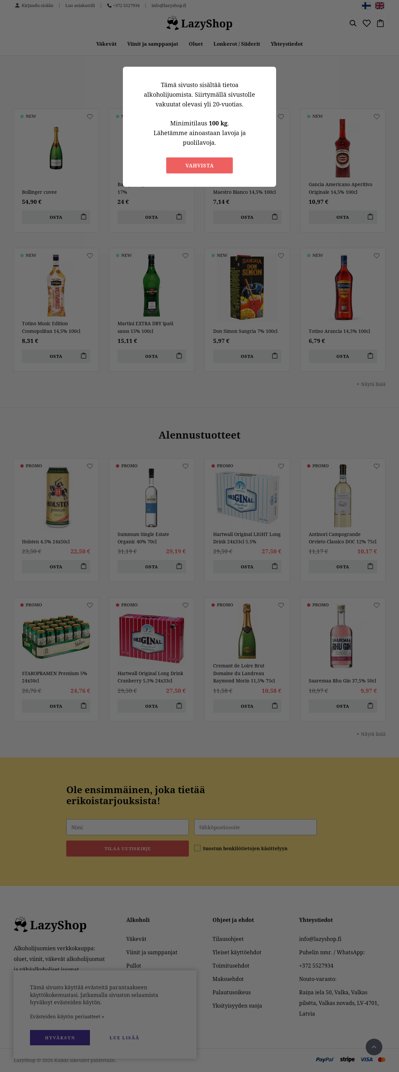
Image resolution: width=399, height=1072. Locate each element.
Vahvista (200, 165)
